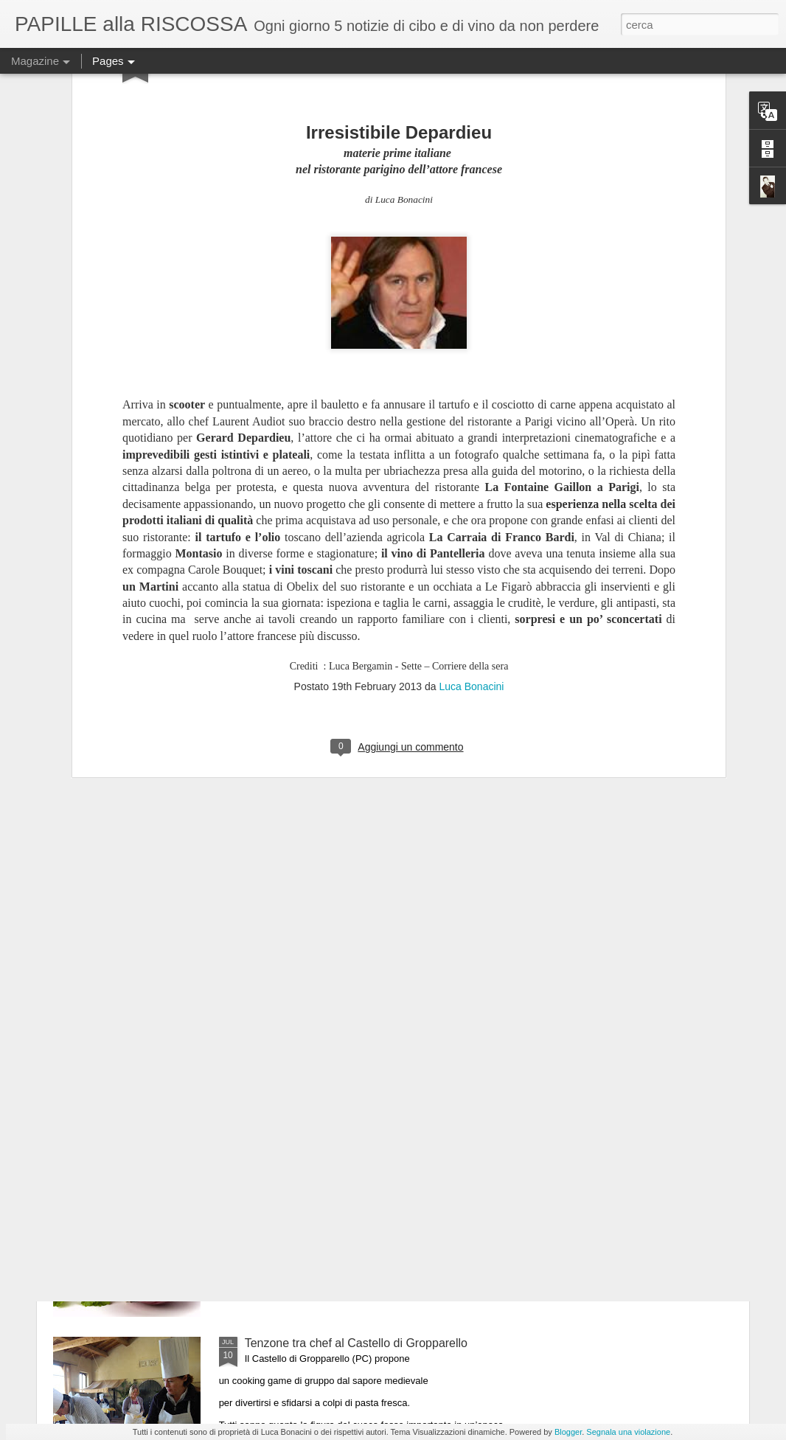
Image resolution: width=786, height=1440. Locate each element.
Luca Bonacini (471, 502)
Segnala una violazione (628, 1431)
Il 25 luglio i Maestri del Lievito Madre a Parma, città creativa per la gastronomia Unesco (380, 1015)
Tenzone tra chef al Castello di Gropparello (356, 1343)
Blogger (568, 1431)
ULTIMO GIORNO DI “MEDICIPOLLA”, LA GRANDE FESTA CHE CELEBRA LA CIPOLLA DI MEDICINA (382, 1182)
